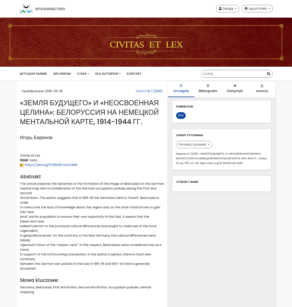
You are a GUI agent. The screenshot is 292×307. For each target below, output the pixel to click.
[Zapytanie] (237, 73)
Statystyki (235, 88)
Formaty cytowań (193, 144)
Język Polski (256, 8)
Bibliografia (208, 88)
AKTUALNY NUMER (33, 73)
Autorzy (262, 88)
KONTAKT (134, 73)
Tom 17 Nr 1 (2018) (149, 91)
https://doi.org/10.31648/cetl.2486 (48, 165)
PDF (181, 115)
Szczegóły (181, 88)
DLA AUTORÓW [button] (106, 73)
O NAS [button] (82, 73)
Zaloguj (226, 8)
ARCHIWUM (62, 73)
